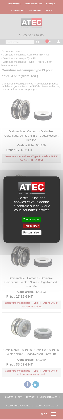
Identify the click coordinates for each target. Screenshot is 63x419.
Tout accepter (31, 219)
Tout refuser (31, 226)
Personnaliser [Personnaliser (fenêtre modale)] (31, 232)
